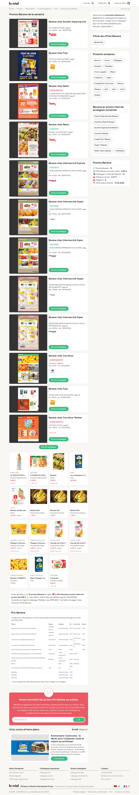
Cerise (107, 60)
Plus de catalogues (48, 447)
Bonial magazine (15, 776)
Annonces (125, 9)
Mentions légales (79, 792)
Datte (109, 78)
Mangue (97, 89)
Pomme (120, 83)
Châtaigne (118, 60)
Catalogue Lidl (45, 773)
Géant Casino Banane (102, 151)
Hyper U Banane (100, 145)
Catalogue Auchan (77, 773)
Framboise (98, 78)
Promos (19, 9)
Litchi (122, 89)
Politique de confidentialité (97, 792)
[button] (48, 33)
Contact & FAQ (106, 773)
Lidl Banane (119, 151)
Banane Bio (98, 42)
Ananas (97, 95)
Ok (79, 720)
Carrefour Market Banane (104, 122)
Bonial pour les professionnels (112, 776)
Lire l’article (59, 759)
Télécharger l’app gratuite (18, 779)
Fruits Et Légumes (44, 9)
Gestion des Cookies (122, 792)
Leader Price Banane (102, 139)
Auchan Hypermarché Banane (106, 128)
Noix (114, 89)
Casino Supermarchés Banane (106, 116)
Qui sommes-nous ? (16, 773)
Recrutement (106, 779)
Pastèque (108, 66)
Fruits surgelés (100, 72)
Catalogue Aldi (75, 779)
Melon (112, 72)
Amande (97, 66)
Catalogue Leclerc (46, 776)
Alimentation (30, 9)
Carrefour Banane (101, 133)
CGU (111, 792)
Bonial (11, 9)
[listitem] (18, 468)
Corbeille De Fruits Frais (104, 83)
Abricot (97, 60)
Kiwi (106, 89)
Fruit (56, 9)
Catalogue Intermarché (79, 776)
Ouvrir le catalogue (58, 44)
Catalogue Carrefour (47, 779)
